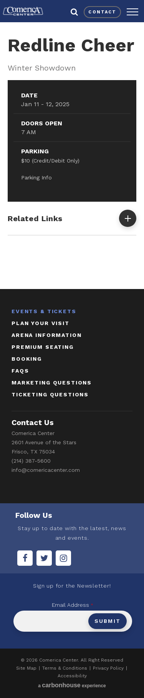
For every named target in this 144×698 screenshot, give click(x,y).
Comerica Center (23, 11)
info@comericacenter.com (46, 470)
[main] (72, 154)
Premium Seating (43, 347)
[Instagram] (63, 558)
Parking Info (36, 177)
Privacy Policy (108, 668)
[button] (132, 12)
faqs (20, 371)
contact (102, 12)
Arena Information (46, 335)
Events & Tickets (44, 311)
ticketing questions (50, 394)
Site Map (26, 668)
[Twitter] (44, 558)
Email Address (72, 605)
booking (27, 359)
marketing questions (52, 382)
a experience (72, 685)
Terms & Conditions (64, 668)
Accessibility (72, 675)
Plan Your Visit (41, 323)
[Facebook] (25, 558)
